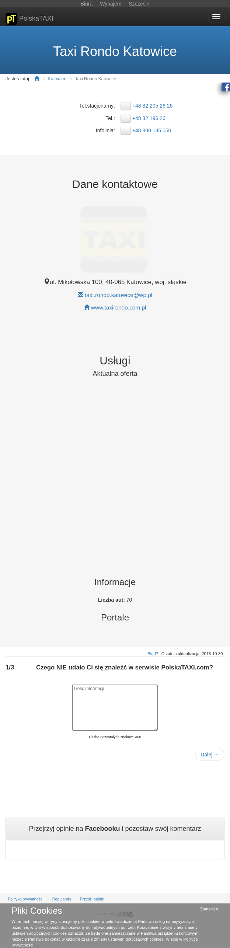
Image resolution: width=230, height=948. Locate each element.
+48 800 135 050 (151, 130)
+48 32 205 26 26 (152, 106)
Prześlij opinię (92, 899)
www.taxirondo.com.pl (118, 307)
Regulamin (61, 899)
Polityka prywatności (25, 899)
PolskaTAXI (29, 19)
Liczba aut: (112, 600)
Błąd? (152, 653)
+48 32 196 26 (148, 118)
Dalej (210, 755)
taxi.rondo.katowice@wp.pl (118, 295)
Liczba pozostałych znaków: (111, 737)
